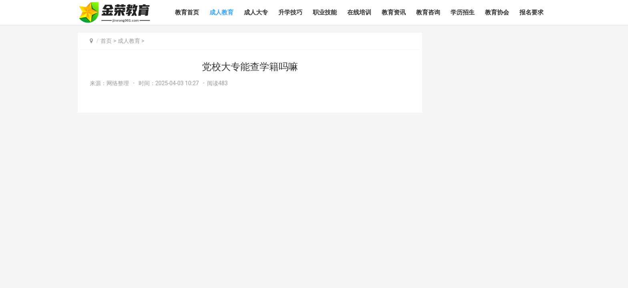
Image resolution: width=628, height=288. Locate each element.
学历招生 (463, 12)
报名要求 (531, 12)
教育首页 (187, 12)
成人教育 (221, 12)
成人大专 (256, 12)
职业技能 (325, 12)
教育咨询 (428, 12)
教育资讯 (394, 12)
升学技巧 (290, 12)
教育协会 (497, 12)
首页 (106, 41)
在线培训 (359, 12)
